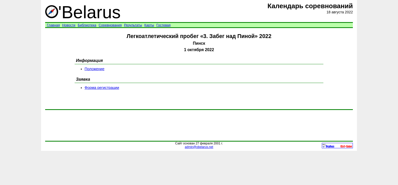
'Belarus (83, 12)
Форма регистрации (102, 88)
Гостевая (163, 25)
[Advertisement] (199, 125)
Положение (94, 69)
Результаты (133, 25)
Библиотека (87, 25)
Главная (53, 25)
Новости (68, 25)
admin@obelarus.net (199, 147)
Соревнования (110, 25)
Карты (149, 25)
